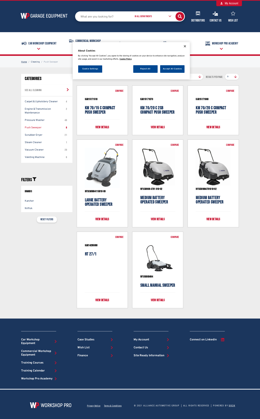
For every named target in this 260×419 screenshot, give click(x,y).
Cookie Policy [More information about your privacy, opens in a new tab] (126, 59)
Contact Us (216, 16)
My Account (229, 3)
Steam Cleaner (46, 142)
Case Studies (85, 339)
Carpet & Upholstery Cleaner (46, 102)
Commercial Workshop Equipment (36, 353)
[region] (131, 60)
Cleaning (35, 62)
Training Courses (32, 363)
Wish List (233, 16)
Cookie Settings (90, 69)
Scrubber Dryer (46, 135)
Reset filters (46, 219)
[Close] (185, 46)
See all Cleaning (33, 90)
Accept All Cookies (172, 69)
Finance (82, 355)
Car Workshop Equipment (39, 43)
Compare (119, 91)
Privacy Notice (93, 406)
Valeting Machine (46, 157)
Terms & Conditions (113, 406)
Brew (232, 405)
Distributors (198, 16)
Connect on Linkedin (207, 339)
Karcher (29, 201)
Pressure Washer (46, 120)
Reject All (145, 69)
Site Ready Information (149, 355)
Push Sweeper (46, 128)
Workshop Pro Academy (221, 43)
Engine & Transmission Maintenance (46, 110)
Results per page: (214, 77)
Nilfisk (28, 208)
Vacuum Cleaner (46, 150)
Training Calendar (33, 371)
